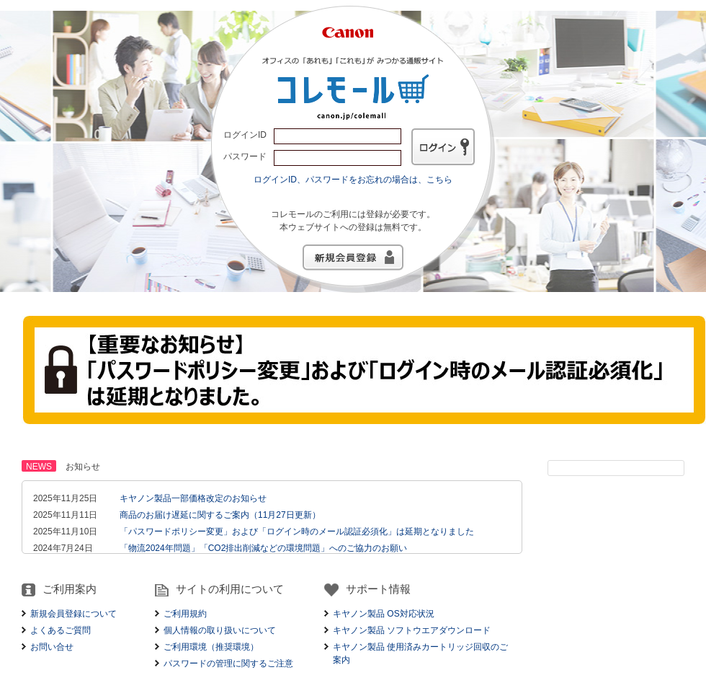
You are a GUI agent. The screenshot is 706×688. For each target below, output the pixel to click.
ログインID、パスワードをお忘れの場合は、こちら (353, 180)
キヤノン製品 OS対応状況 (383, 614)
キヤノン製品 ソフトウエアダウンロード (412, 630)
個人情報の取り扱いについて (220, 630)
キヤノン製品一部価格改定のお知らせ (193, 498)
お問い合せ (51, 647)
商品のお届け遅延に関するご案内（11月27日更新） (220, 515)
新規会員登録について (73, 614)
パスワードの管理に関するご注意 (228, 663)
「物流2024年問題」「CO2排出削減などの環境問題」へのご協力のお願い (263, 548)
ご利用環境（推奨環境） (211, 647)
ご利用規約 (185, 614)
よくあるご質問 (60, 630)
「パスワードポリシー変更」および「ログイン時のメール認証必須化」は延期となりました (297, 531)
